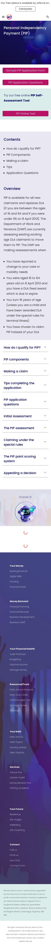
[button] (3, 17)
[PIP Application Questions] (25, 82)
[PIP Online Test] (25, 113)
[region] (25, 6)
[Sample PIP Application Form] (25, 70)
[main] (26, 30)
